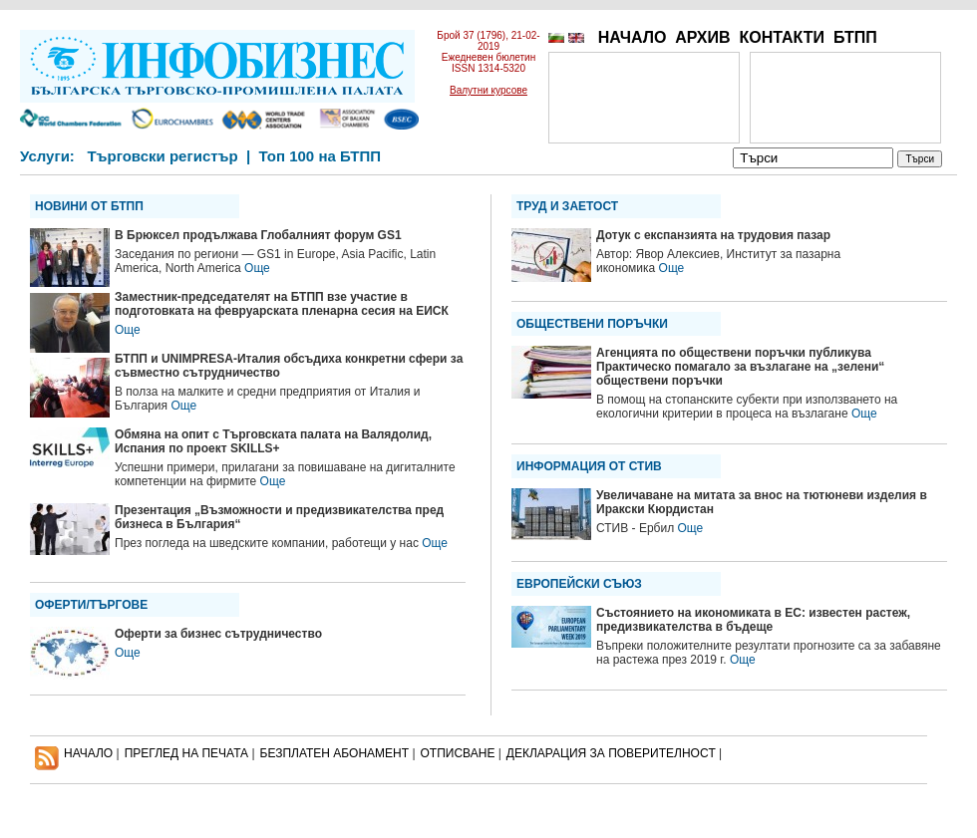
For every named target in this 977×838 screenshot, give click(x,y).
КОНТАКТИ (781, 37)
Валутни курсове (488, 90)
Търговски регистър (162, 155)
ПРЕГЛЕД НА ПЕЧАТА (186, 753)
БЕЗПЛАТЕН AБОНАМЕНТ (335, 753)
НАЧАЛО (632, 37)
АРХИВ (702, 37)
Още (257, 268)
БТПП (855, 37)
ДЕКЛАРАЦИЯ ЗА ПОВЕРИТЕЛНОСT (611, 753)
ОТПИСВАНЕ (458, 753)
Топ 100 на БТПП (320, 155)
